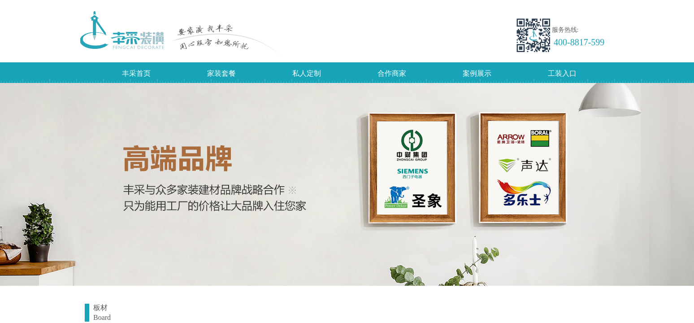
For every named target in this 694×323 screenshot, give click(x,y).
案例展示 (477, 73)
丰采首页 (136, 73)
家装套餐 (221, 73)
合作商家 (391, 73)
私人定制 (306, 73)
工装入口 (562, 73)
